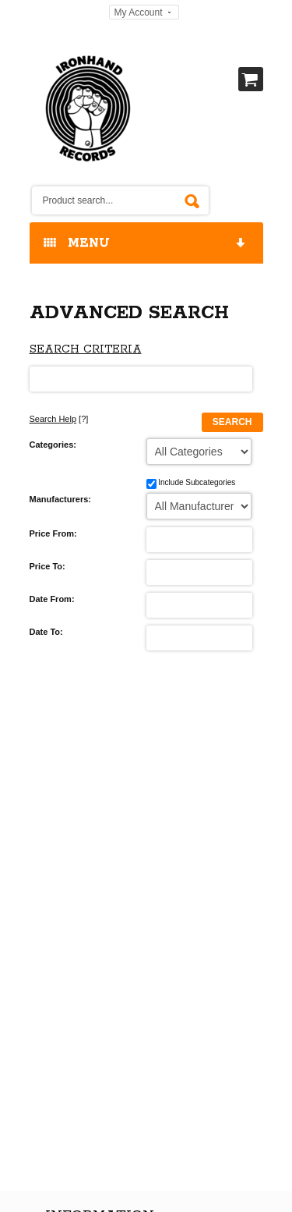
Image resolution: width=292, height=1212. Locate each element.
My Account (138, 12)
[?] (59, 418)
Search (232, 421)
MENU (145, 243)
